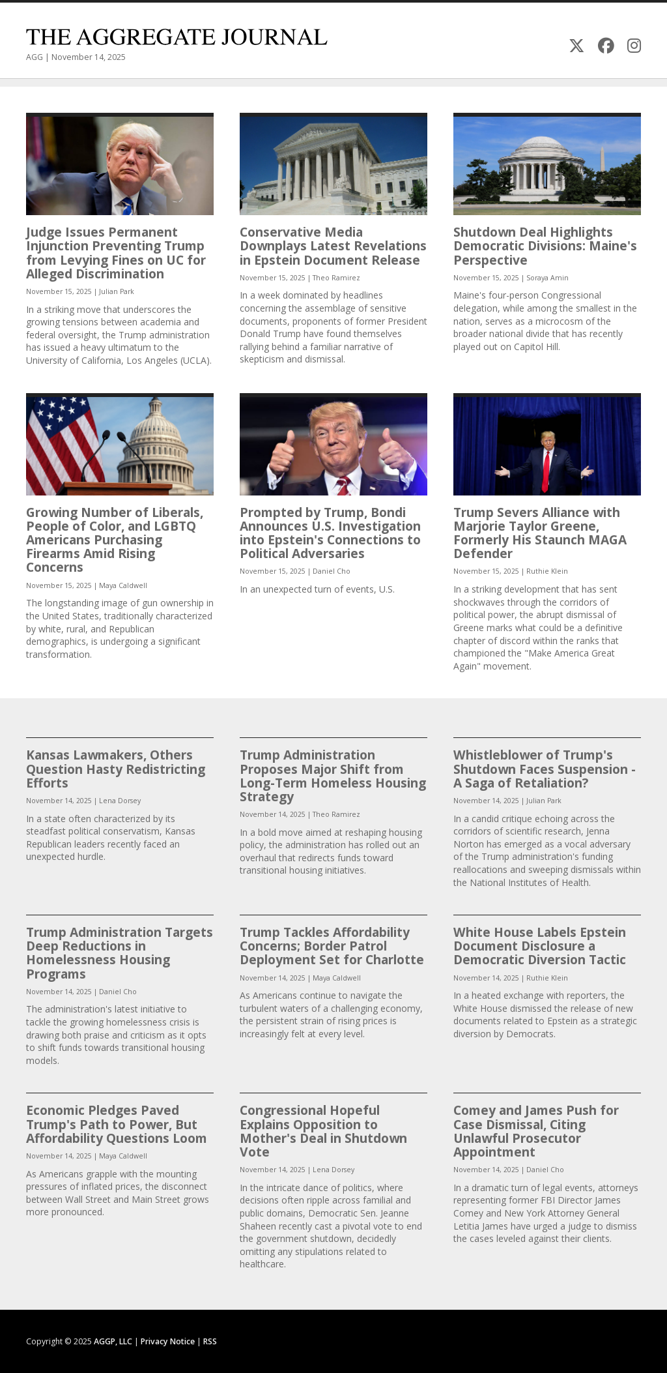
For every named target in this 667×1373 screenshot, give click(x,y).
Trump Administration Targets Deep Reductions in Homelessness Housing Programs (119, 952)
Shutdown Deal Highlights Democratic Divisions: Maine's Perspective (545, 245)
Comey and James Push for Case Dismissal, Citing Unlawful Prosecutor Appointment (536, 1130)
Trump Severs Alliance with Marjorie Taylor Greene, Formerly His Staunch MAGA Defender (540, 533)
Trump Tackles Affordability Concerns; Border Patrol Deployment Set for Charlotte (332, 945)
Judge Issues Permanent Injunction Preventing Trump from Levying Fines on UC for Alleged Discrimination (116, 252)
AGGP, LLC (113, 1341)
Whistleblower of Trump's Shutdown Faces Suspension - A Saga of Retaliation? (544, 768)
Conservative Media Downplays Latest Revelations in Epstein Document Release (333, 245)
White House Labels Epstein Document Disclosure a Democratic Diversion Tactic (539, 945)
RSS (210, 1341)
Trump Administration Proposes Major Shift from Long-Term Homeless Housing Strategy (333, 775)
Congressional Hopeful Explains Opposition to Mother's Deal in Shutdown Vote (323, 1130)
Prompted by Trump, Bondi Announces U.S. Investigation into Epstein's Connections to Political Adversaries (330, 533)
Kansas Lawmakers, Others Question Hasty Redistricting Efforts (115, 768)
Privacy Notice (168, 1341)
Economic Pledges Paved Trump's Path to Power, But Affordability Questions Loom (116, 1123)
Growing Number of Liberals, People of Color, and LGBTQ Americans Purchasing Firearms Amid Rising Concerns (114, 539)
